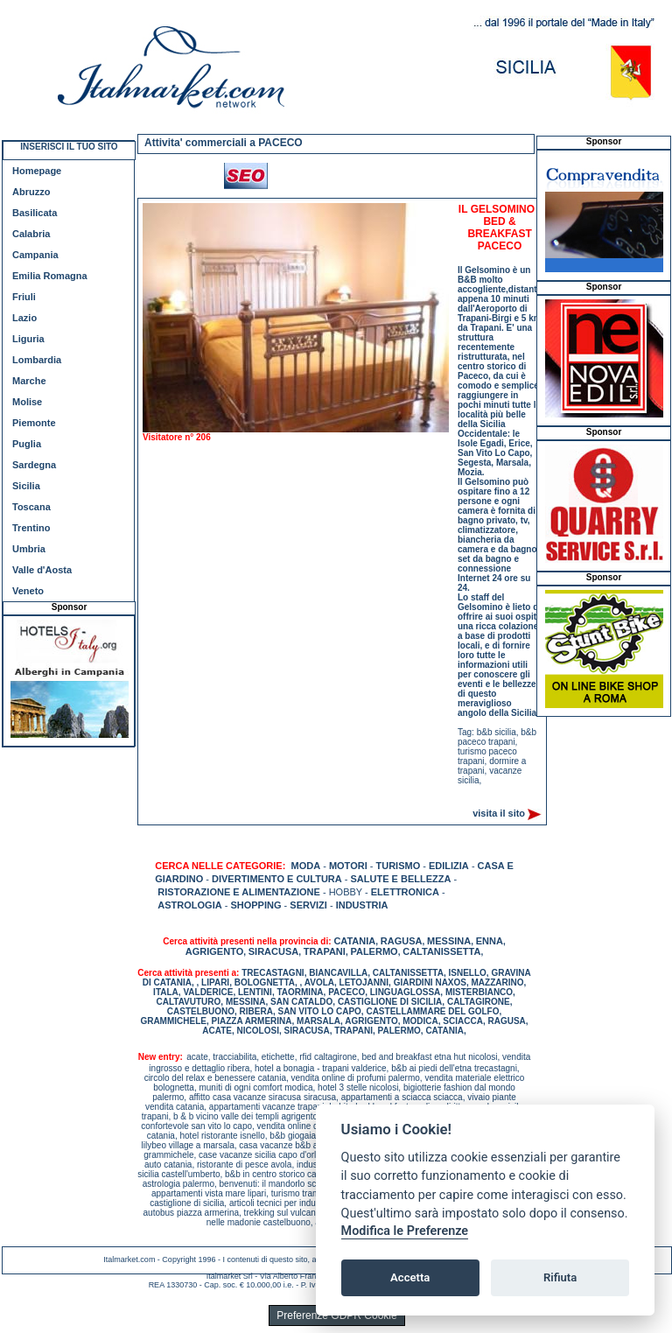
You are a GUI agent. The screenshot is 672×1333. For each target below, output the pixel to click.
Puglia (26, 443)
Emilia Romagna (50, 275)
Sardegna (34, 465)
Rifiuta (560, 1277)
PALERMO (373, 951)
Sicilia (26, 486)
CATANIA (354, 941)
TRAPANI (325, 951)
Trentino (31, 528)
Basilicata (34, 212)
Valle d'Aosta (42, 570)
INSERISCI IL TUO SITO (68, 146)
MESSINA (449, 941)
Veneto (28, 591)
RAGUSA (402, 941)
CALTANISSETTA (441, 951)
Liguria (28, 338)
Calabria (31, 233)
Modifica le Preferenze (405, 1231)
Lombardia (36, 359)
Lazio (24, 317)
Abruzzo (31, 191)
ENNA (489, 941)
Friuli (24, 296)
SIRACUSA (273, 951)
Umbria (29, 549)
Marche (29, 380)
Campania (35, 254)
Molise (27, 401)
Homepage (36, 170)
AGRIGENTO (214, 951)
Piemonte (34, 422)
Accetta (410, 1277)
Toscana (31, 507)
